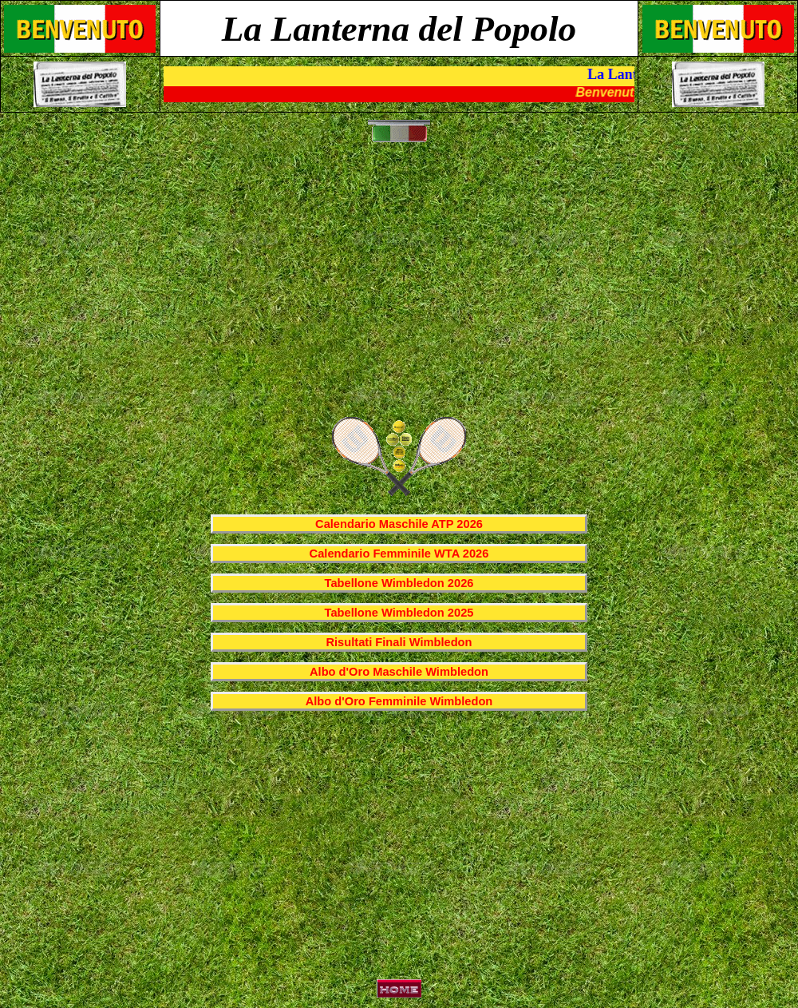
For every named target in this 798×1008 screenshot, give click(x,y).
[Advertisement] (402, 288)
